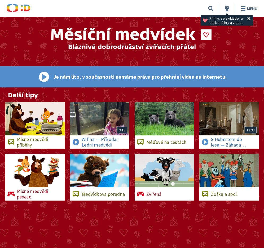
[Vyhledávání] (211, 8)
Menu (248, 8)
